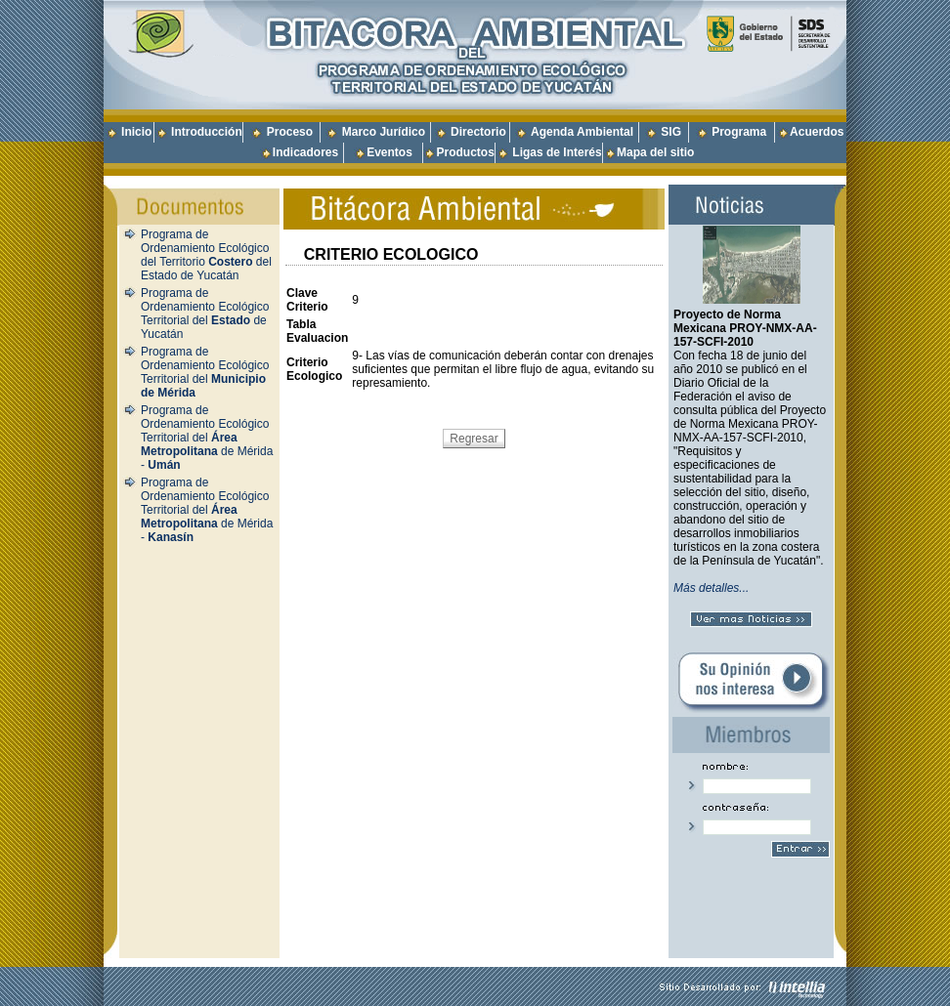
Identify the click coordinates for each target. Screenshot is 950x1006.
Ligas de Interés (556, 152)
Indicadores (305, 152)
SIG (671, 132)
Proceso (290, 132)
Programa (739, 132)
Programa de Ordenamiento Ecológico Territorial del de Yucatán (205, 313)
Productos (465, 152)
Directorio (478, 132)
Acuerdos (816, 132)
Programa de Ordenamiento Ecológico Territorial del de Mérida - (207, 437)
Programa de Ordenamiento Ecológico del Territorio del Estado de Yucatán (206, 255)
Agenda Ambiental (582, 132)
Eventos (389, 152)
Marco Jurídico (383, 132)
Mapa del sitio (649, 152)
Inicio (136, 132)
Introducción (206, 132)
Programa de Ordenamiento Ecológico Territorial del (205, 372)
